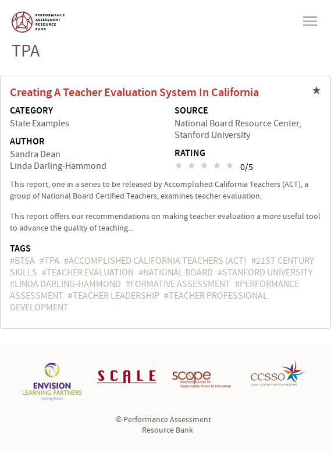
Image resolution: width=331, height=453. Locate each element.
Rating (190, 154)
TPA (51, 261)
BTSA (25, 261)
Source (191, 111)
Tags (20, 249)
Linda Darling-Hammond (68, 284)
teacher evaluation (90, 272)
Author (27, 142)
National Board (178, 272)
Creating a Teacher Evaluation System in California (134, 92)
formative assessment (180, 284)
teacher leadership (116, 296)
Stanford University (267, 272)
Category (31, 111)
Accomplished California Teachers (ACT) (158, 261)
